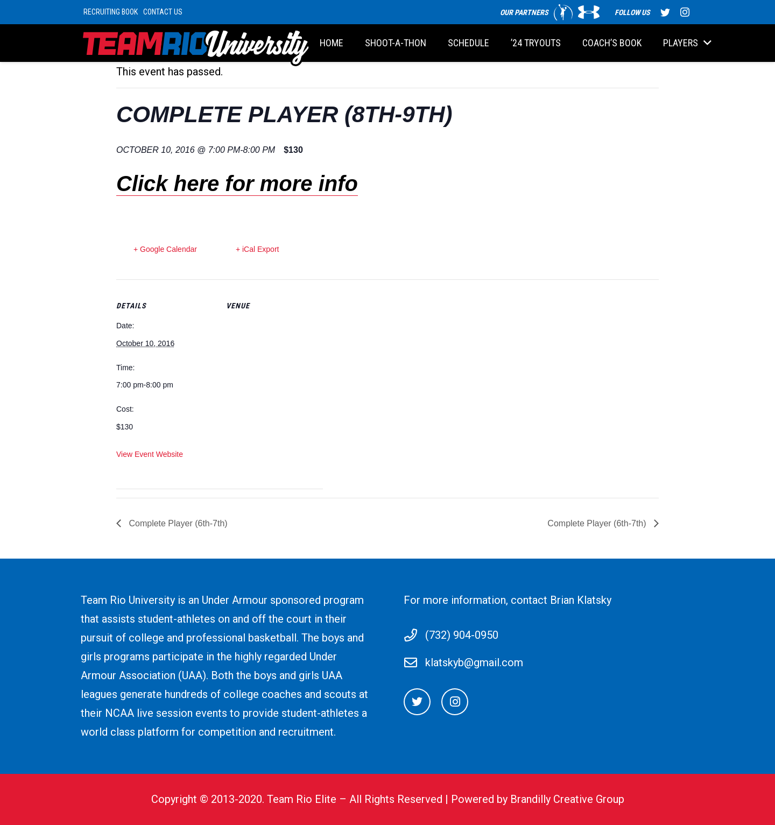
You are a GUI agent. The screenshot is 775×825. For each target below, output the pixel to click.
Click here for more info (237, 183)
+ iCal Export (257, 249)
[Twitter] (417, 701)
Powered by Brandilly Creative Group (537, 799)
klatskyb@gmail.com (474, 662)
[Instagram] (454, 701)
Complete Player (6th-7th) (177, 523)
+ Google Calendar (165, 249)
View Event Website (149, 454)
